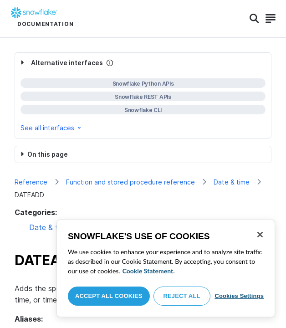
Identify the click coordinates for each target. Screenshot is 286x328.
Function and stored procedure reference (130, 182)
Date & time (232, 182)
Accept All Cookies (109, 295)
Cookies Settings (239, 295)
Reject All (181, 295)
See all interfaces (51, 128)
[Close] (260, 235)
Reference (31, 182)
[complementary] (143, 95)
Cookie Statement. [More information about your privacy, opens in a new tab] (149, 271)
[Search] (254, 18)
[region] (165, 268)
